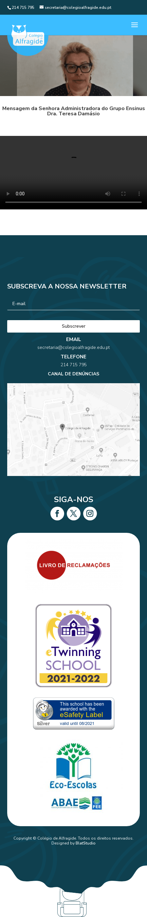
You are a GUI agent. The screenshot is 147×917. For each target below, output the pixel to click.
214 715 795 (73, 371)
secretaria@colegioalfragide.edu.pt (73, 362)
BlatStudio (86, 843)
